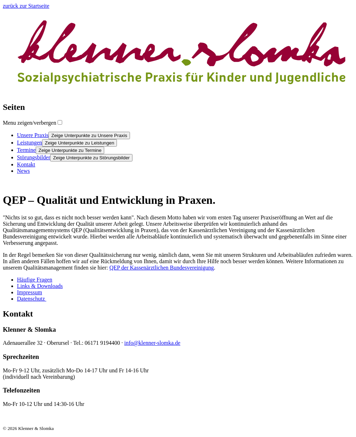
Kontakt (26, 164)
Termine (26, 150)
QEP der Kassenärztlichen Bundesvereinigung (161, 268)
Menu (29, 123)
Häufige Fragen (34, 280)
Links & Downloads (40, 286)
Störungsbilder (33, 157)
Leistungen (29, 143)
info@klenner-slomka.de (152, 343)
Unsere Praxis (32, 135)
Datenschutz (31, 299)
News (23, 171)
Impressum (29, 292)
